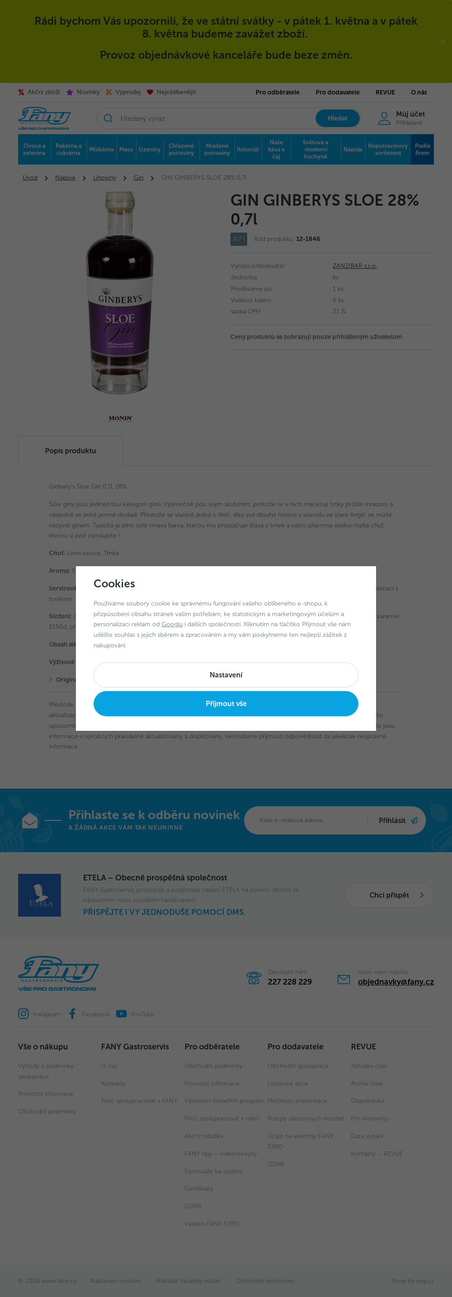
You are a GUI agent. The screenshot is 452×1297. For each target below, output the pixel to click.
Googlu (172, 624)
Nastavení (226, 675)
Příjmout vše (226, 703)
